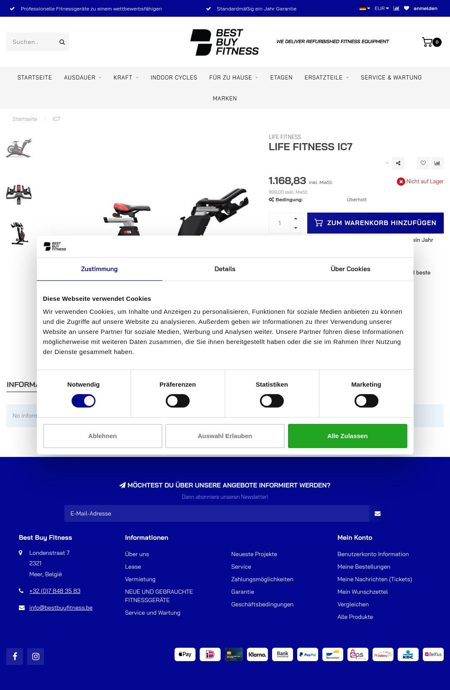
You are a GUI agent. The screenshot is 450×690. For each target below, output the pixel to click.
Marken (225, 98)
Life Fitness (285, 136)
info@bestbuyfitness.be (61, 607)
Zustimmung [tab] (99, 269)
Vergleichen (353, 604)
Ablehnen (102, 435)
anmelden (425, 8)
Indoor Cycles (174, 77)
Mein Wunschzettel (362, 591)
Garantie (243, 591)
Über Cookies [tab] (350, 269)
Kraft (122, 77)
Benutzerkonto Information (373, 554)
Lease (133, 566)
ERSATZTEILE (324, 77)
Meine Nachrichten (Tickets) (374, 579)
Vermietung (140, 579)
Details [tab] (225, 269)
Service (241, 566)
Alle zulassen (347, 435)
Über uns (137, 554)
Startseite (35, 77)
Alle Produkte (355, 617)
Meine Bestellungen (363, 566)
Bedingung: (289, 199)
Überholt (357, 199)
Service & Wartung (391, 77)
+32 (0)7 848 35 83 (54, 591)
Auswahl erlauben (225, 435)
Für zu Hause (230, 77)
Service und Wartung (152, 612)
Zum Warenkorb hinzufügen (375, 222)
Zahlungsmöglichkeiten (262, 579)
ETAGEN (281, 77)
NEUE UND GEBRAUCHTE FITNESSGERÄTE (159, 596)
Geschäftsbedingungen (262, 604)
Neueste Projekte (254, 554)
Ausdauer (79, 77)
